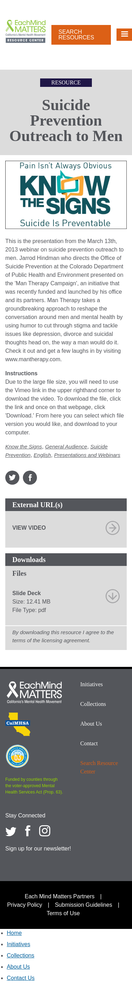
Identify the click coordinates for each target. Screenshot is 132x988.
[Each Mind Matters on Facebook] (27, 830)
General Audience (66, 447)
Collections (93, 704)
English (42, 455)
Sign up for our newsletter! (38, 849)
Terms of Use (63, 913)
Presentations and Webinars (87, 455)
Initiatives (91, 684)
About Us (91, 724)
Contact (89, 743)
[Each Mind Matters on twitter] (11, 830)
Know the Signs (23, 447)
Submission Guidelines (83, 905)
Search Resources (76, 34)
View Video (29, 528)
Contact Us (20, 978)
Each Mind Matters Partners (59, 896)
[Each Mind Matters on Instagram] (44, 830)
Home (14, 933)
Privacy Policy (24, 905)
